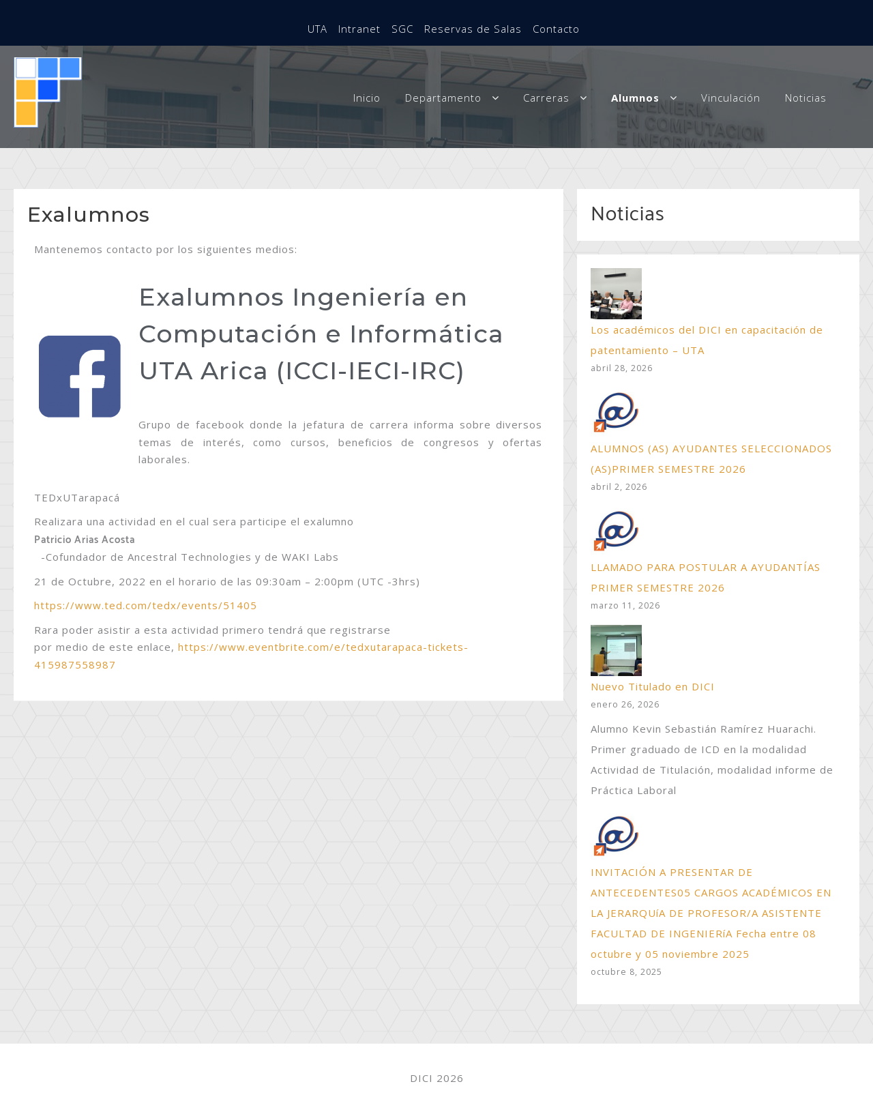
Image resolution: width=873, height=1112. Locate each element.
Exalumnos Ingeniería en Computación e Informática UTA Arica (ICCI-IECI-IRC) (321, 333)
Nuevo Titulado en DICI (653, 686)
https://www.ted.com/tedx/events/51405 (145, 605)
